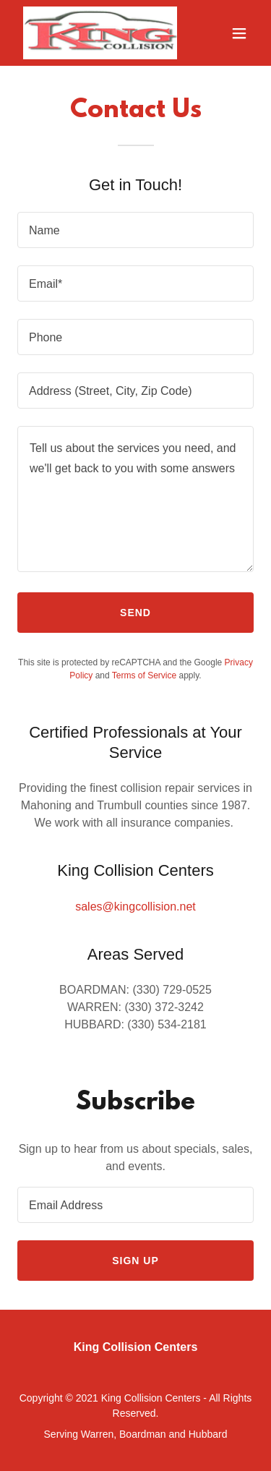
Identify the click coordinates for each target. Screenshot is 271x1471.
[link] (100, 33)
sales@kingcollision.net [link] (135, 906)
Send (135, 612)
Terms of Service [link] (144, 675)
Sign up (135, 1260)
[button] (239, 33)
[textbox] (135, 230)
